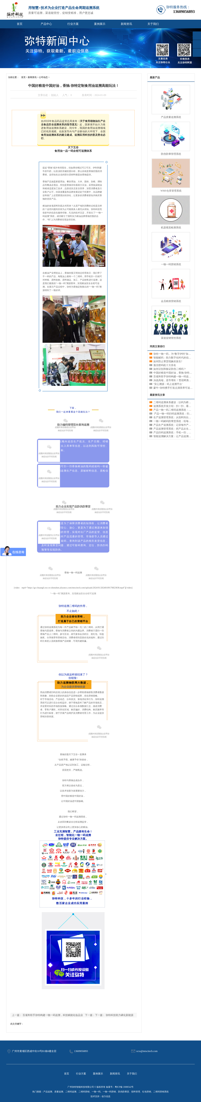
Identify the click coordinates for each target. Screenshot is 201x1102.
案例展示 (99, 23)
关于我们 (153, 23)
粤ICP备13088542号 (124, 1087)
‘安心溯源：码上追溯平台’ (168, 384)
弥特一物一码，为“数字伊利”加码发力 (174, 353)
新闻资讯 (126, 23)
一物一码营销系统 (171, 264)
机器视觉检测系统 (171, 227)
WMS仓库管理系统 (171, 190)
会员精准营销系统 (171, 301)
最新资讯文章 (157, 395)
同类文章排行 (157, 346)
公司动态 (43, 77)
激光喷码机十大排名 (164, 365)
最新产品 (155, 77)
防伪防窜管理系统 (171, 154)
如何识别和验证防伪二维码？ (169, 369)
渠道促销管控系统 (171, 338)
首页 (19, 23)
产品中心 (46, 23)
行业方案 (73, 23)
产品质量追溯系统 (171, 117)
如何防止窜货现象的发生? (167, 361)
